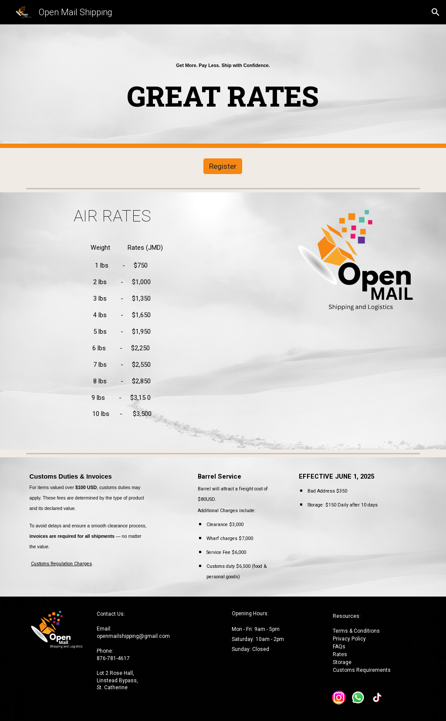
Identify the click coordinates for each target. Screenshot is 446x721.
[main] (222, 86)
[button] (435, 12)
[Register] (223, 166)
